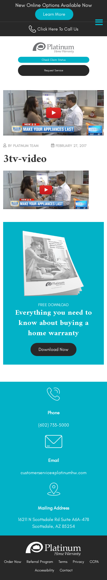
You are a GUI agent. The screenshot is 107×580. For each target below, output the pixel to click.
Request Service (53, 70)
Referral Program (40, 561)
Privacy (78, 561)
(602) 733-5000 (53, 425)
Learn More (54, 14)
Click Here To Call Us (53, 29)
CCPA (94, 561)
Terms (62, 561)
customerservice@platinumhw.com (53, 472)
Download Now (53, 349)
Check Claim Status (54, 60)
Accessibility (44, 570)
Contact (66, 570)
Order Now (12, 561)
